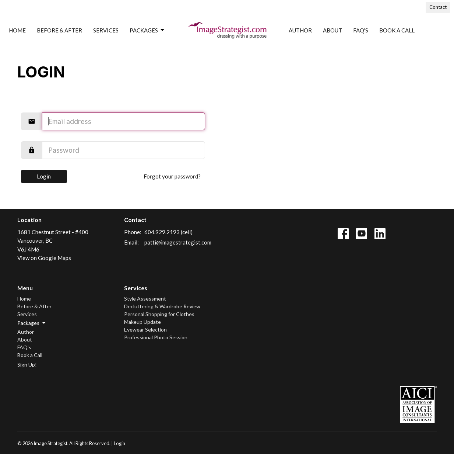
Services (106, 30)
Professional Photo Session (155, 337)
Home (17, 30)
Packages (147, 30)
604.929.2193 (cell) (168, 232)
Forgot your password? (172, 176)
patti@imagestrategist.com (177, 242)
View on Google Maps (44, 257)
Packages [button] (32, 323)
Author (300, 30)
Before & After (59, 30)
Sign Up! (27, 364)
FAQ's (360, 30)
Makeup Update (142, 322)
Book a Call (397, 30)
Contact (438, 7)
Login (44, 176)
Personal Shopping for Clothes (159, 314)
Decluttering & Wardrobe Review (162, 306)
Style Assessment (145, 298)
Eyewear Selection (145, 329)
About (332, 30)
